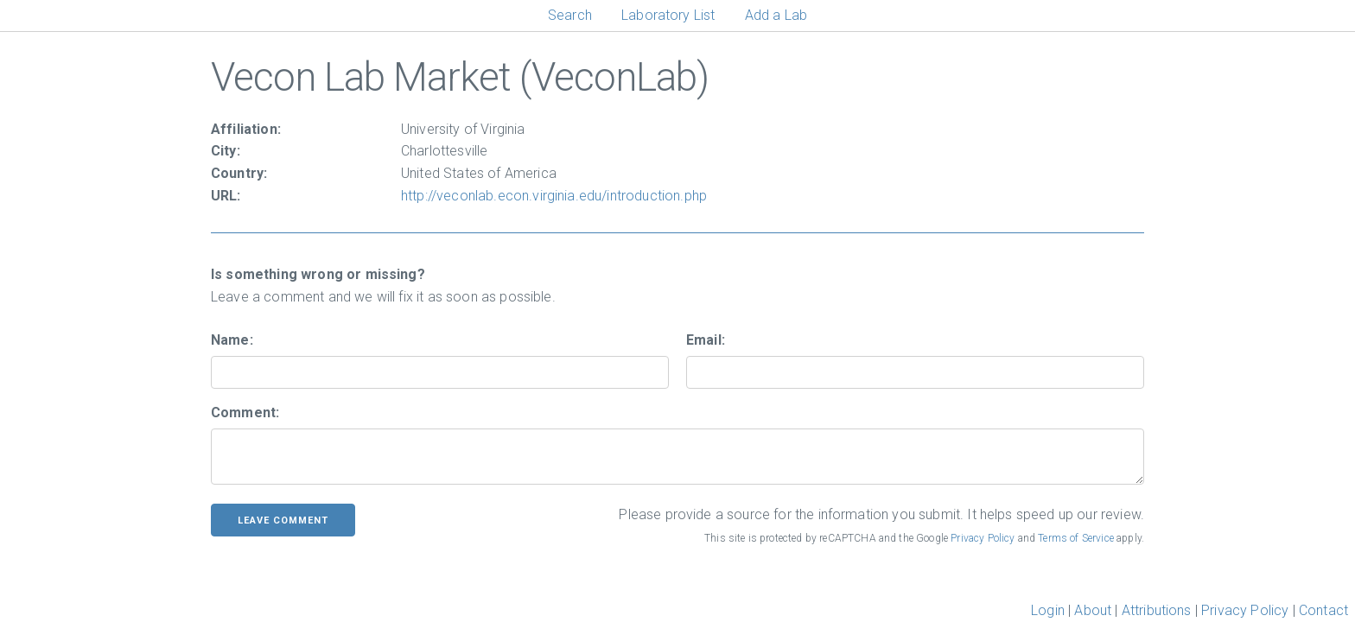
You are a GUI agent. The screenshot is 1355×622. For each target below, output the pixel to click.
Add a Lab (776, 15)
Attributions (1157, 610)
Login (1048, 610)
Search (570, 15)
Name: (232, 340)
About (1092, 610)
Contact (1323, 610)
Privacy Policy (983, 538)
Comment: (245, 412)
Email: (705, 340)
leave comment (283, 520)
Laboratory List (668, 15)
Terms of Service (1076, 538)
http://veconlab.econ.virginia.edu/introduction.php (554, 195)
